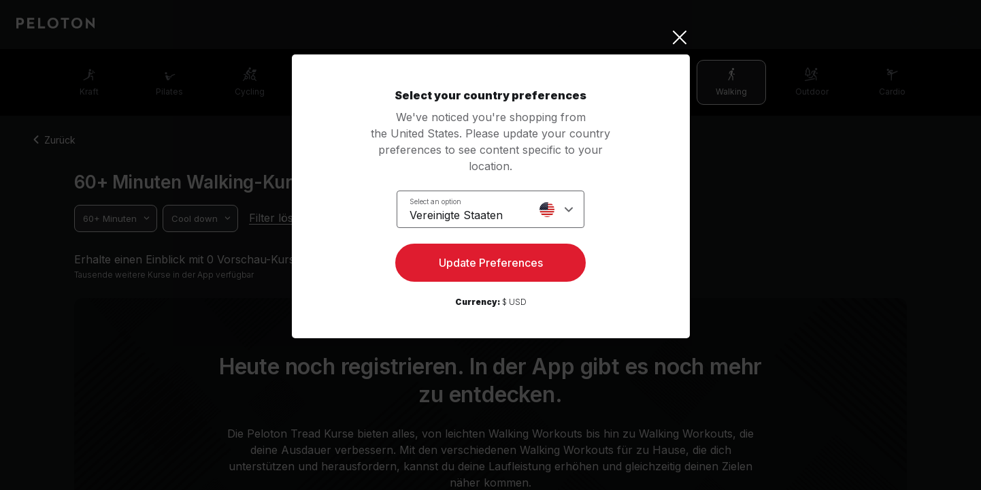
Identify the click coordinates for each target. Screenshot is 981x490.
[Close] (491, 37)
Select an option (435, 201)
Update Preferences (491, 263)
